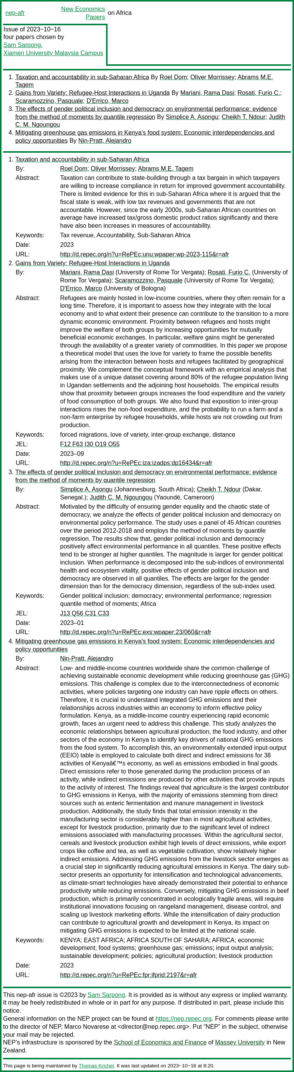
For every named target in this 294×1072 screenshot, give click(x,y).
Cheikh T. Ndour (243, 117)
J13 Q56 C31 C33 (84, 613)
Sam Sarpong (22, 45)
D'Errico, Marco (108, 101)
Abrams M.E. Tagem (166, 168)
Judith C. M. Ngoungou (121, 497)
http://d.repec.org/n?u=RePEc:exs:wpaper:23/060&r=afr (135, 632)
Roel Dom (173, 77)
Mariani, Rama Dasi (207, 93)
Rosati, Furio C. (258, 93)
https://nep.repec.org (183, 1018)
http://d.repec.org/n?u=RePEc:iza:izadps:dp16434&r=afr (136, 463)
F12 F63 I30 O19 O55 (90, 444)
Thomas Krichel (96, 1066)
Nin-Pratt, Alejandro (105, 140)
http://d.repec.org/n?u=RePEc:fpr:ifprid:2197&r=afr (128, 975)
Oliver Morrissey (212, 77)
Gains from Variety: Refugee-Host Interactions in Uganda (92, 93)
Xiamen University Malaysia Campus (53, 53)
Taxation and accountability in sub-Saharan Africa (82, 77)
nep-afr (15, 13)
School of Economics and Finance (160, 1042)
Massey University (240, 1042)
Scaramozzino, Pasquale (49, 101)
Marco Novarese (86, 1026)
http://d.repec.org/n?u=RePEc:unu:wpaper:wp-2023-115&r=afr (144, 254)
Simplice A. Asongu (192, 117)
